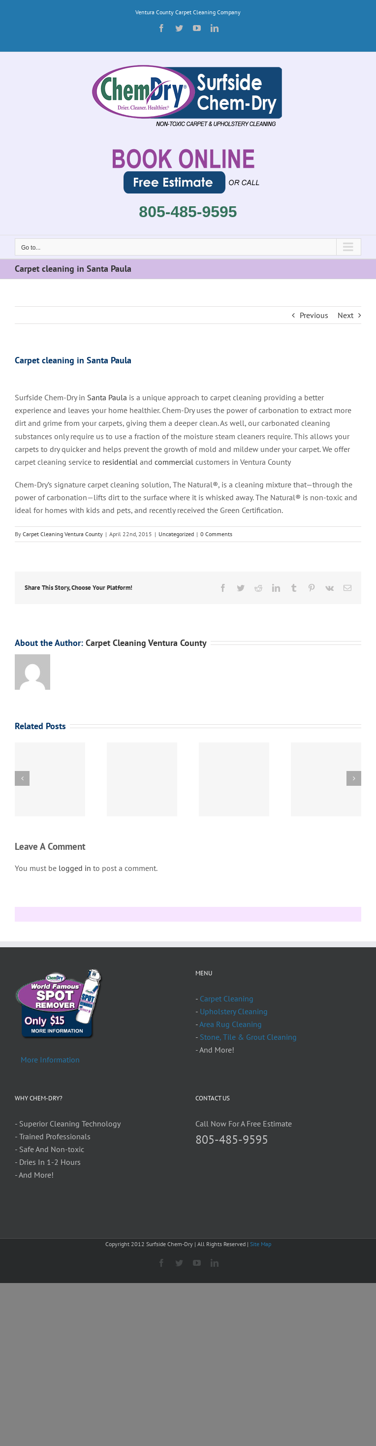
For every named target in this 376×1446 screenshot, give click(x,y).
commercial (174, 462)
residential (120, 462)
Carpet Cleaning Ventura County (63, 534)
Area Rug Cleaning (230, 1024)
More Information (50, 1059)
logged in (75, 868)
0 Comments (216, 534)
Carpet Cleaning (226, 998)
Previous (314, 315)
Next (345, 315)
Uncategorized (176, 534)
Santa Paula (108, 397)
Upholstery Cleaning (234, 1011)
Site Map (260, 1244)
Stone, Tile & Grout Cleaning (248, 1037)
